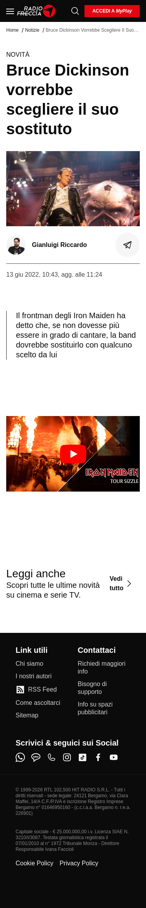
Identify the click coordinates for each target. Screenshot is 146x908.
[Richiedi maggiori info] (104, 668)
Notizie (32, 30)
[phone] (51, 757)
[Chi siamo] (29, 664)
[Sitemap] (27, 715)
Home (12, 30)
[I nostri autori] (33, 676)
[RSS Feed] (36, 689)
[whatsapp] (20, 757)
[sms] (35, 757)
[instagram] (67, 757)
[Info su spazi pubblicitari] (104, 708)
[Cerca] (75, 11)
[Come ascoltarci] (38, 703)
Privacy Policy (79, 863)
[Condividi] (127, 245)
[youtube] (113, 757)
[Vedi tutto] (121, 583)
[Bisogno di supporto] (104, 688)
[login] (112, 11)
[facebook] (98, 757)
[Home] (36, 11)
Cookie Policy (34, 863)
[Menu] (10, 11)
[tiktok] (82, 757)
